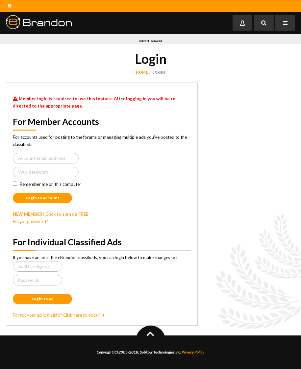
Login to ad (43, 298)
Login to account (43, 197)
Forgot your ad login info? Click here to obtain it (58, 315)
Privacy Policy (193, 352)
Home (142, 72)
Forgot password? (30, 221)
